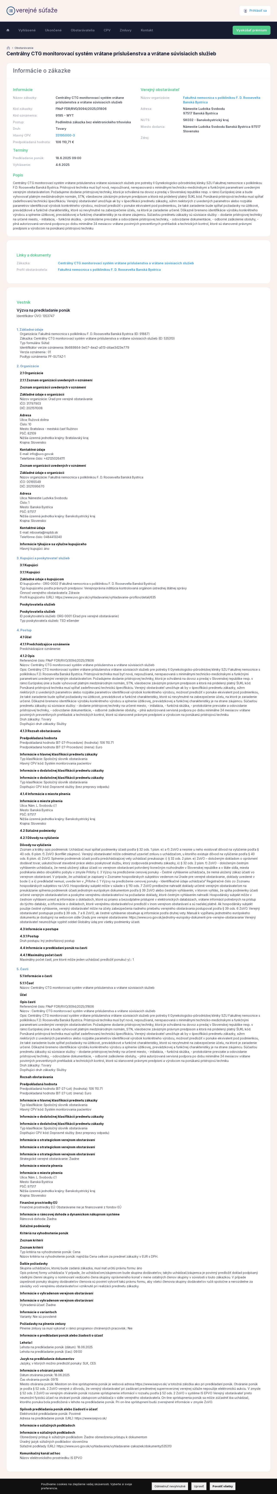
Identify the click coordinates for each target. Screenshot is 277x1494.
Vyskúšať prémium (251, 30)
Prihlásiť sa (258, 11)
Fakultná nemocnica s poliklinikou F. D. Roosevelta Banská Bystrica (109, 269)
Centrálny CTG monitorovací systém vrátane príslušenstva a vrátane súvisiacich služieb (126, 263)
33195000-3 (65, 135)
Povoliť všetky (223, 1486)
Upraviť (199, 1486)
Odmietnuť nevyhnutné (170, 1486)
